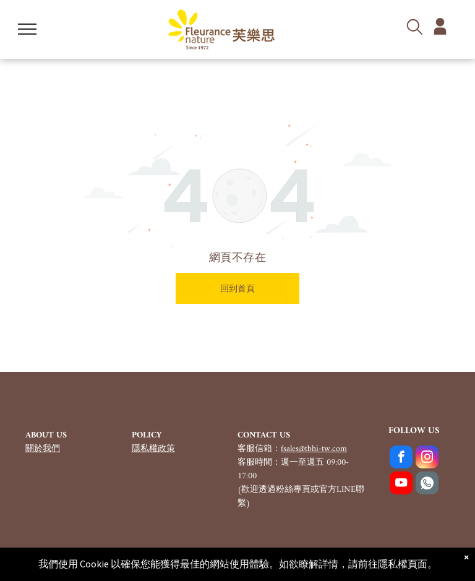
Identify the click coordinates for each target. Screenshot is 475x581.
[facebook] (401, 458)
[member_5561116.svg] (440, 33)
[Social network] (427, 484)
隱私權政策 (153, 449)
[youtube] (401, 484)
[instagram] (427, 458)
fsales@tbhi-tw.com (314, 449)
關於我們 (42, 449)
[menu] (27, 29)
